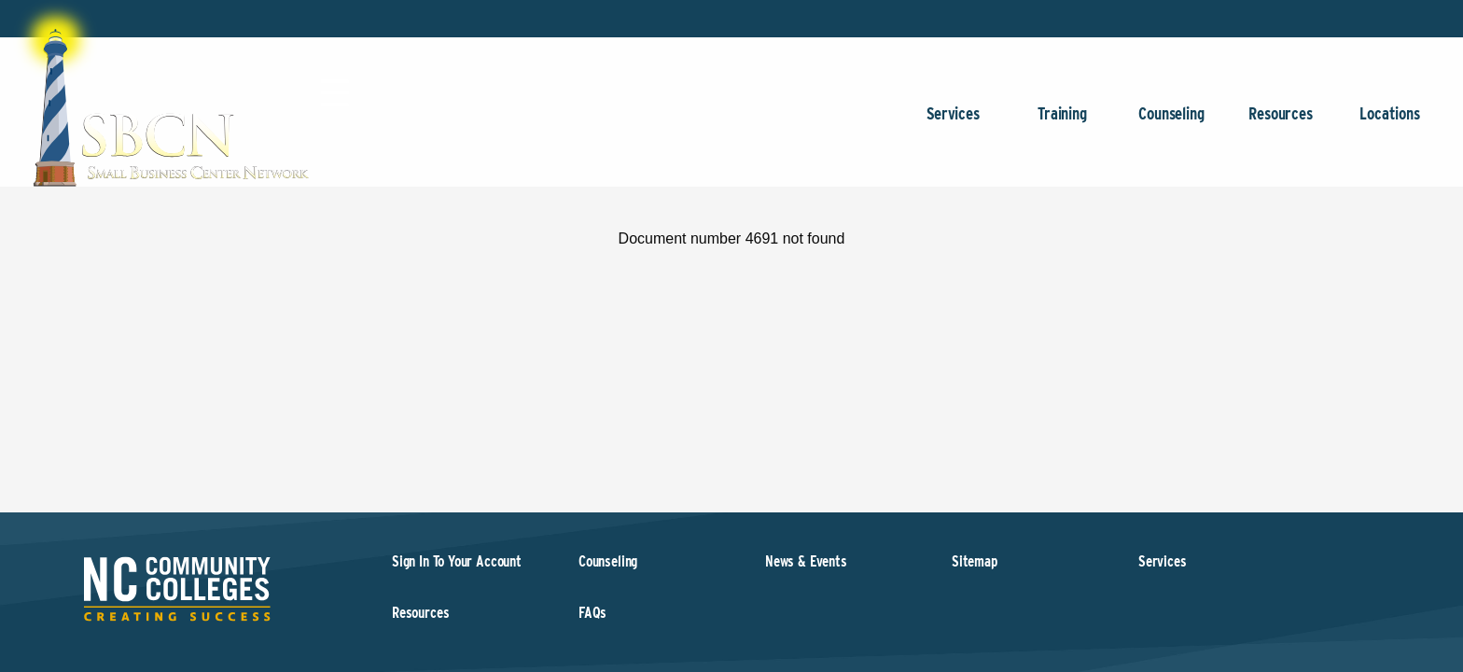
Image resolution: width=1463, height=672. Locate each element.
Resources (1280, 123)
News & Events (806, 561)
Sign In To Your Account (457, 561)
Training (1062, 123)
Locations (1390, 123)
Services (953, 123)
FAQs (592, 613)
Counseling (1171, 123)
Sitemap (974, 561)
